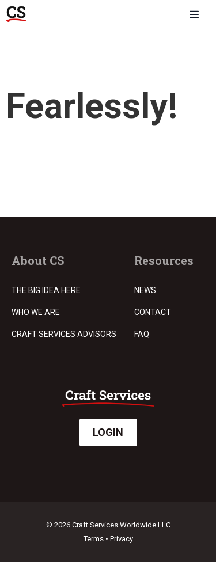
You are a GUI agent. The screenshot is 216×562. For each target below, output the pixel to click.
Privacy (121, 538)
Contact (152, 312)
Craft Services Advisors (64, 334)
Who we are (36, 312)
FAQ (141, 334)
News (145, 290)
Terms (94, 538)
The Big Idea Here (46, 290)
